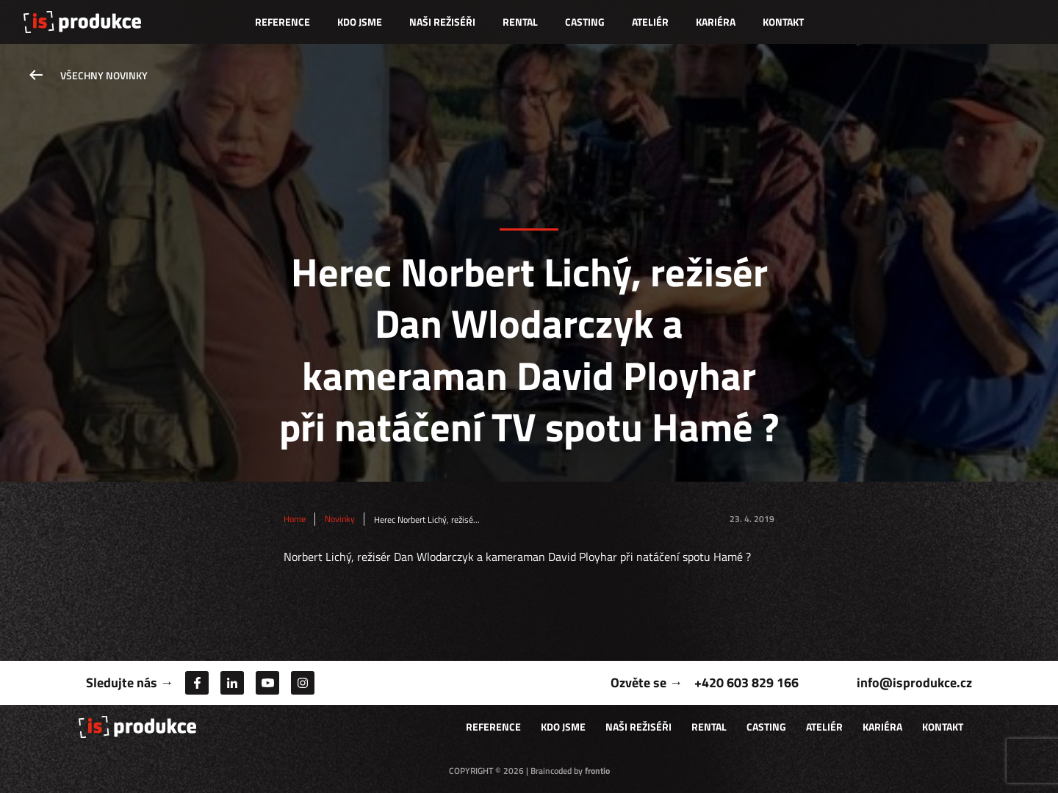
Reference (282, 21)
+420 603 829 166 (746, 682)
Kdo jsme (359, 21)
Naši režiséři (442, 21)
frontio (597, 771)
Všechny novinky (104, 75)
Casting (585, 21)
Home (295, 519)
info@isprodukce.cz (914, 682)
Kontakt (783, 21)
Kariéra (715, 21)
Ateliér (650, 21)
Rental (520, 21)
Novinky (340, 519)
